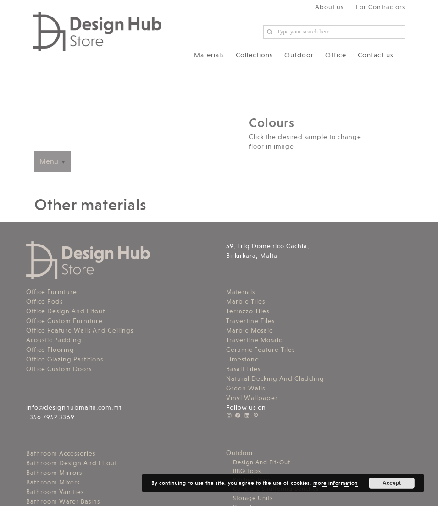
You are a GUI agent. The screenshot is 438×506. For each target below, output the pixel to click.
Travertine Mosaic (254, 340)
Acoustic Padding (54, 340)
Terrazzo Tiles (247, 311)
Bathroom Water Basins (63, 501)
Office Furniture (51, 291)
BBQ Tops (247, 470)
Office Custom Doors (59, 369)
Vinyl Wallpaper (252, 397)
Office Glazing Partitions (64, 359)
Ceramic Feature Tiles (260, 349)
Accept (392, 483)
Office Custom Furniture (64, 320)
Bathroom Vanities (55, 491)
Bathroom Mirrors (54, 472)
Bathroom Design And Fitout (71, 463)
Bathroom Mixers (53, 482)
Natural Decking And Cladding (275, 378)
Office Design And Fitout (65, 311)
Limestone (242, 359)
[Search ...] (334, 32)
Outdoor (240, 452)
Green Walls (245, 388)
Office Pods (44, 301)
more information (335, 483)
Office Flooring (50, 349)
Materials (240, 291)
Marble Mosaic (249, 330)
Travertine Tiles (250, 320)
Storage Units (253, 498)
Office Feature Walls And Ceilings (79, 330)
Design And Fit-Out (261, 462)
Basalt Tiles (243, 369)
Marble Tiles (245, 301)
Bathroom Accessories (60, 453)
